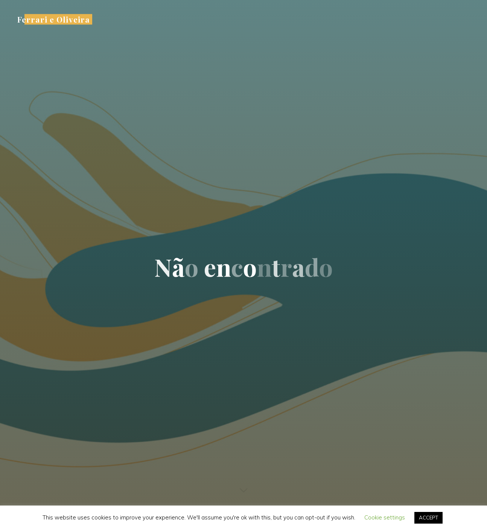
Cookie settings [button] (384, 517)
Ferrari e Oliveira (53, 19)
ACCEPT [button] (428, 518)
